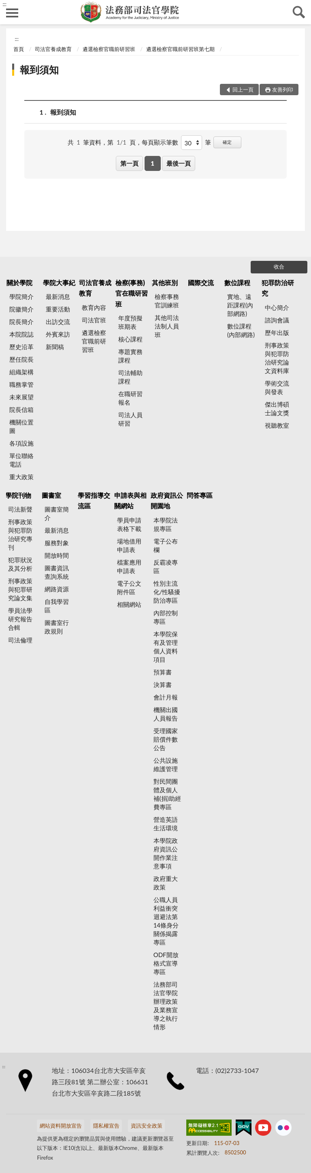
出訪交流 (58, 321)
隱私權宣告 (106, 1125)
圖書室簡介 (57, 513)
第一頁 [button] (129, 163)
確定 (227, 142)
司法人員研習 (130, 419)
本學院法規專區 (165, 524)
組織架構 (21, 371)
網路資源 (57, 589)
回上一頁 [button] (242, 89)
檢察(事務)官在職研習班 (131, 293)
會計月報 (165, 697)
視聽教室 (277, 425)
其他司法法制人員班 (167, 326)
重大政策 (21, 476)
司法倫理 (20, 640)
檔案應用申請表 (129, 566)
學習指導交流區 (94, 500)
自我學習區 (57, 606)
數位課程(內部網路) (241, 330)
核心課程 (130, 339)
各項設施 (21, 443)
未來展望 (21, 397)
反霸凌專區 (165, 566)
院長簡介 (21, 321)
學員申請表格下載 (129, 524)
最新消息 (58, 296)
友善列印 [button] (282, 89)
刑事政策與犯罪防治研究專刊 (20, 534)
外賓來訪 (58, 334)
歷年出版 (277, 332)
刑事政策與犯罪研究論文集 (20, 589)
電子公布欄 (165, 545)
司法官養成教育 (53, 49)
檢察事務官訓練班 (167, 301)
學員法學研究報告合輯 (20, 619)
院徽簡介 (21, 309)
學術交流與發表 (277, 387)
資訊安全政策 (146, 1125)
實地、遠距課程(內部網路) (240, 305)
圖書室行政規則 (57, 627)
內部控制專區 (165, 617)
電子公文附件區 (129, 587)
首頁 (18, 49)
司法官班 (94, 320)
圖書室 (51, 495)
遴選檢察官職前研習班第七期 (180, 49)
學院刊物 (18, 495)
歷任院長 (21, 359)
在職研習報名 (130, 398)
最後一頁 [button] (178, 163)
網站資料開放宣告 (61, 1125)
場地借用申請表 (129, 545)
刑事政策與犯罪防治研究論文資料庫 (277, 357)
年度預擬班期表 (130, 322)
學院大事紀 (59, 282)
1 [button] (152, 163)
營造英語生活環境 (165, 824)
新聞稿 (55, 346)
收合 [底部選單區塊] (279, 266)
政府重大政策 (165, 883)
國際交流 (201, 282)
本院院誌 (21, 334)
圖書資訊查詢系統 (57, 572)
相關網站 (129, 604)
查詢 (299, 12)
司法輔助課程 (130, 377)
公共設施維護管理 (165, 764)
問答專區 (200, 495)
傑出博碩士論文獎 (277, 408)
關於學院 (19, 282)
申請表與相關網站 (130, 500)
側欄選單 (12, 13)
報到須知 (39, 69)
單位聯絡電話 (21, 460)
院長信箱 (21, 409)
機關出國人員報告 (165, 714)
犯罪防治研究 (278, 288)
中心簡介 (277, 307)
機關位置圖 (21, 426)
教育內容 (94, 307)
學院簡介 (21, 296)
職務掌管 (21, 384)
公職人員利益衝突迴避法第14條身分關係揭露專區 (166, 921)
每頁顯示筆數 (160, 142)
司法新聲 (20, 509)
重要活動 (58, 309)
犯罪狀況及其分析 (20, 564)
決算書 (162, 684)
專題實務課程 (130, 356)
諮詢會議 (277, 320)
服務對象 (57, 542)
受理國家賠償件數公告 (165, 739)
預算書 (162, 672)
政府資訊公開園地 (167, 500)
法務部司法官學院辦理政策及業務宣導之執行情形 (165, 1005)
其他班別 (165, 282)
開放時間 (57, 555)
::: (4, 4)
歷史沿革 (21, 346)
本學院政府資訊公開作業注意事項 (165, 853)
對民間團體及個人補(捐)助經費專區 (167, 794)
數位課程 (237, 282)
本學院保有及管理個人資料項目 (165, 646)
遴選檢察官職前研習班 (109, 49)
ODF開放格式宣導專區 (166, 963)
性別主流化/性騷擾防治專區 (167, 592)
